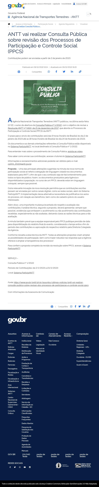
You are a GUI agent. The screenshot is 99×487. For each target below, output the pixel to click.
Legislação (56, 4)
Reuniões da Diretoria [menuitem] (26, 345)
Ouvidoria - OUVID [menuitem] (83, 357)
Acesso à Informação (44, 4)
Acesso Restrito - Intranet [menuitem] (68, 335)
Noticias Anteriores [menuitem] (12, 348)
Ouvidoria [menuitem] (52, 344)
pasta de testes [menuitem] (41, 455)
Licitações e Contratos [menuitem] (26, 389)
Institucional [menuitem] (26, 341)
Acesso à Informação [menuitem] (27, 335)
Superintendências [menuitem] (83, 361)
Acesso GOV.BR (80, 4)
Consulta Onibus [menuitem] (11, 412)
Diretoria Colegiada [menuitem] (80, 352)
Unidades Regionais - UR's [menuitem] (82, 345)
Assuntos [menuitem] (12, 334)
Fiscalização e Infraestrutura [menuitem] (13, 379)
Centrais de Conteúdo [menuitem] (40, 335)
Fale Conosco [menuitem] (54, 341)
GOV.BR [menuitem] (11, 454)
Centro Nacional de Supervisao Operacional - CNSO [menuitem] (13, 402)
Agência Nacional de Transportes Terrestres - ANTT (45, 17)
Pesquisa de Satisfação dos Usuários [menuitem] (27, 429)
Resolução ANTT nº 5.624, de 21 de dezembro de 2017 (33, 128)
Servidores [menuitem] (26, 394)
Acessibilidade (66, 4)
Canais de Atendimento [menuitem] (55, 335)
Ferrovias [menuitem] (11, 365)
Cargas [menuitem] (11, 353)
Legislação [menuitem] (40, 344)
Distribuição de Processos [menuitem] (27, 352)
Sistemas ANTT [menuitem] (11, 392)
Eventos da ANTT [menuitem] (12, 342)
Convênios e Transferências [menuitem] (27, 377)
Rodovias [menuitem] (11, 361)
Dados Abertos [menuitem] (27, 423)
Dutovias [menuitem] (11, 357)
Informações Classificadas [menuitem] (27, 412)
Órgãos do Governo (29, 4)
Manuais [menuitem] (25, 450)
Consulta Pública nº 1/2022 (49, 125)
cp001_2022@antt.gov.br (19, 163)
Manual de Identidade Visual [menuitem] (40, 350)
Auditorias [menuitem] (26, 372)
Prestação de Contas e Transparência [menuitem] (27, 365)
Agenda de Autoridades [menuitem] (26, 445)
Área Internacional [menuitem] (13, 386)
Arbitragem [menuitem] (26, 398)
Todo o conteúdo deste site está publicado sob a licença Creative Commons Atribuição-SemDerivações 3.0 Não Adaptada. (49, 483)
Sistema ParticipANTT (21, 146)
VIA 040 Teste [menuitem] (26, 455)
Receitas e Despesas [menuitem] (26, 383)
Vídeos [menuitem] (38, 341)
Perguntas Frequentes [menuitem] (26, 418)
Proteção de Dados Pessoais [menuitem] (26, 438)
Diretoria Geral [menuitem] (82, 341)
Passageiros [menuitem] (12, 368)
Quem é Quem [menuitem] (82, 365)
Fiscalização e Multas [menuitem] (13, 373)
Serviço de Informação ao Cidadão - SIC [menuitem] (27, 404)
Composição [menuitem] (82, 334)
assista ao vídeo (75, 151)
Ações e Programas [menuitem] (26, 358)
